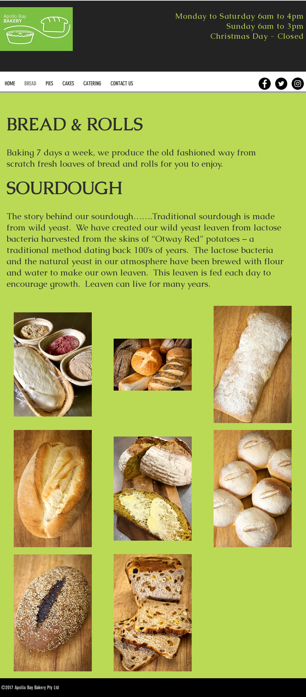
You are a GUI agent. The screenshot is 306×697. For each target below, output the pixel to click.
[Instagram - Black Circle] (298, 84)
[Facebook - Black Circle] (265, 84)
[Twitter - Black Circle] (281, 84)
